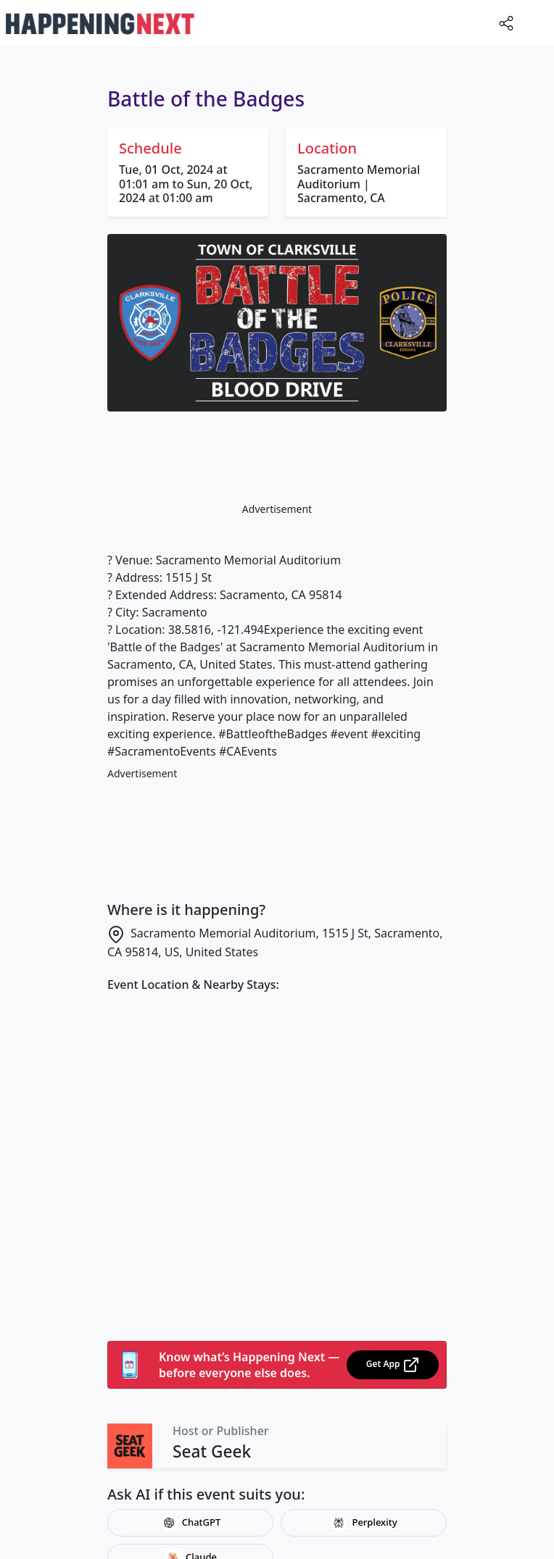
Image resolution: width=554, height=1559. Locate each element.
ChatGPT (190, 1522)
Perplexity (363, 1522)
